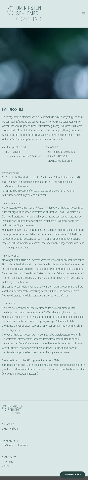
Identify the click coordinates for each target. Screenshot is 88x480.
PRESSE (6, 466)
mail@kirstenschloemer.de (59, 160)
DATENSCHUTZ (9, 457)
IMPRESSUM (7, 462)
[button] (84, 14)
